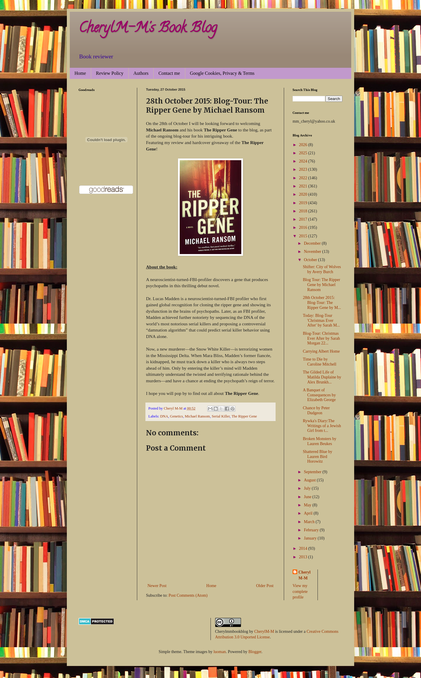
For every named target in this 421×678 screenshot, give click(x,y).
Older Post (265, 586)
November (313, 251)
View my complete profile (300, 591)
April (308, 513)
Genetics (176, 416)
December (313, 243)
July (308, 488)
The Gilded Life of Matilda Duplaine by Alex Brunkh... (322, 377)
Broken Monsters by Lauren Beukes (319, 441)
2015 (303, 236)
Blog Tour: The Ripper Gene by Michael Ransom (321, 285)
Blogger (254, 652)
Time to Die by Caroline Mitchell (319, 361)
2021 (303, 186)
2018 (303, 211)
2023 (303, 169)
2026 (303, 145)
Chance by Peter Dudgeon (316, 410)
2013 (303, 557)
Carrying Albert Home (321, 351)
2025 (303, 153)
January (311, 538)
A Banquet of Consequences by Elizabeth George (319, 395)
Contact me (169, 73)
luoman (219, 652)
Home (80, 73)
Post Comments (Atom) (188, 595)
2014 (303, 548)
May (308, 505)
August (310, 480)
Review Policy (109, 73)
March (309, 522)
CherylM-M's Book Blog (148, 29)
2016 (303, 227)
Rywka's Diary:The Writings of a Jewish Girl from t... (322, 426)
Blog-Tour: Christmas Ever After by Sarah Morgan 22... (321, 338)
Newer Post (157, 586)
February (312, 530)
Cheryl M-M (304, 575)
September (313, 472)
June (308, 497)
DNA (164, 416)
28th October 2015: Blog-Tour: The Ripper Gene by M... (322, 302)
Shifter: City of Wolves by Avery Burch (322, 269)
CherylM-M (264, 631)
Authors (141, 73)
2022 (303, 178)
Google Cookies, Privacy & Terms (222, 73)
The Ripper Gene (244, 416)
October (311, 260)
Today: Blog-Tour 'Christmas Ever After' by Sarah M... (321, 320)
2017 (303, 219)
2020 (303, 194)
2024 (303, 161)
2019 (303, 203)
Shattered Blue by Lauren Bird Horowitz (317, 456)
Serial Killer (221, 416)
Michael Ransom (197, 416)
